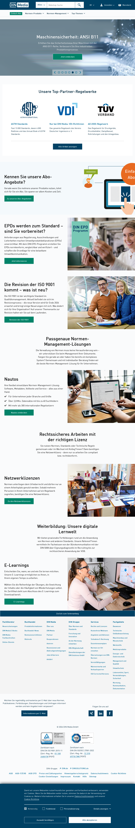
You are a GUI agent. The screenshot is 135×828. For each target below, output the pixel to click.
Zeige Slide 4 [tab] (69, 72)
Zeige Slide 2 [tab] (62, 72)
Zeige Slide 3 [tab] (66, 72)
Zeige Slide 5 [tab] (73, 72)
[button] (107, 4)
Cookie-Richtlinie (31, 799)
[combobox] (65, 5)
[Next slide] (80, 72)
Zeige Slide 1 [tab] (59, 72)
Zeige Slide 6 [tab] (76, 72)
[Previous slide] (55, 72)
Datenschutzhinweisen (84, 796)
